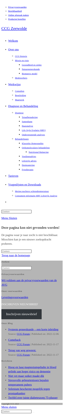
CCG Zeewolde (14, 28)
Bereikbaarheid (15, 11)
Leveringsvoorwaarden (14, 297)
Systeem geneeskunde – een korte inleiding (33, 329)
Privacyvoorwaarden (17, 7)
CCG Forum (23, 333)
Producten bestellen (17, 19)
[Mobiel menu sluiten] (9, 407)
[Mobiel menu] (9, 218)
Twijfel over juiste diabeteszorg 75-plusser (33, 397)
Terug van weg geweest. (22, 350)
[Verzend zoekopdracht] (33, 412)
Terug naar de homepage (16, 255)
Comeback (14, 339)
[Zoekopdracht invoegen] (16, 211)
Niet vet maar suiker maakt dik (26, 376)
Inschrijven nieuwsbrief (21, 314)
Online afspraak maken (18, 15)
